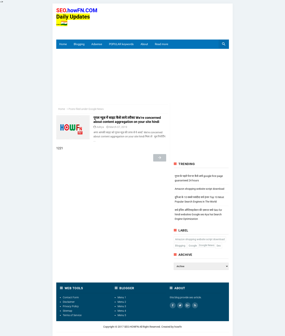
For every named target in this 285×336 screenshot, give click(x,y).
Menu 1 (122, 297)
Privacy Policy (71, 306)
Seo (218, 245)
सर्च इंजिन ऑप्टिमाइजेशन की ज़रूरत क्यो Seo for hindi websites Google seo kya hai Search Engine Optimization (198, 214)
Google (193, 245)
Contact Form (71, 297)
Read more (161, 44)
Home (63, 44)
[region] (74, 31)
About (144, 44)
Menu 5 (122, 315)
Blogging (79, 44)
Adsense (96, 44)
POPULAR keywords (121, 44)
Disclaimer (69, 301)
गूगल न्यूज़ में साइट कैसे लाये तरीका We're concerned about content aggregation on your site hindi (127, 120)
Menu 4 (122, 310)
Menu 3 (122, 306)
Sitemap (67, 310)
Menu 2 (122, 301)
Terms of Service (72, 315)
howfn (178, 326)
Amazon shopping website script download (199, 188)
